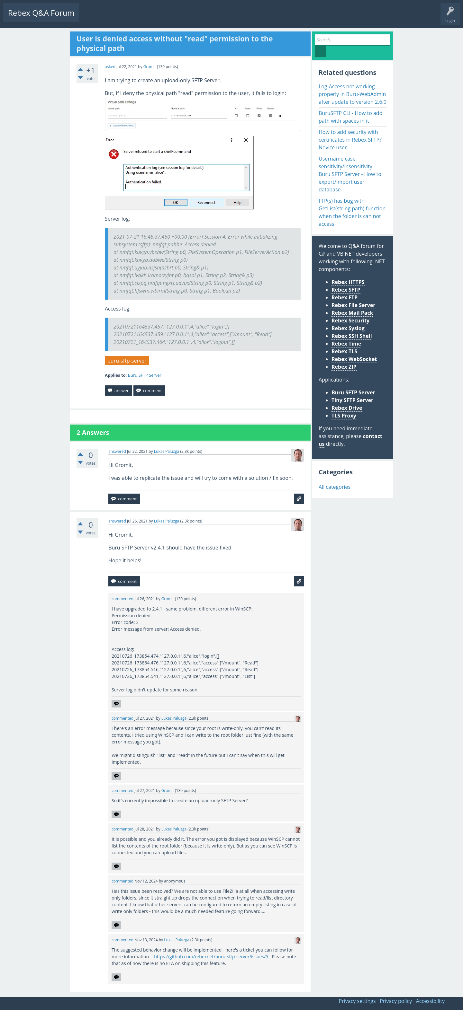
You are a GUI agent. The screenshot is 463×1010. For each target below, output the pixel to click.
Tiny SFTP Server (352, 400)
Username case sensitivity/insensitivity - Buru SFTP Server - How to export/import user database (350, 174)
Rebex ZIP (344, 366)
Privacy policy (396, 1001)
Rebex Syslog (348, 328)
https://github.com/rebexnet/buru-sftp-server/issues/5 (211, 956)
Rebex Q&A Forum (41, 12)
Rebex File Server (353, 305)
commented (122, 599)
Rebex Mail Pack (352, 312)
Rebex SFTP (345, 289)
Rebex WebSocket (354, 359)
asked (110, 66)
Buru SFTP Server (144, 375)
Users (166, 18)
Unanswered (121, 18)
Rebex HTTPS (348, 281)
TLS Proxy (343, 415)
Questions (93, 18)
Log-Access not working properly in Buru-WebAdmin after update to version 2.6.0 (352, 94)
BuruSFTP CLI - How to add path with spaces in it (350, 117)
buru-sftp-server (126, 360)
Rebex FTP (344, 297)
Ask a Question (193, 18)
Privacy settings (357, 1001)
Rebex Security (350, 320)
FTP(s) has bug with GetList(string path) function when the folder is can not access (352, 212)
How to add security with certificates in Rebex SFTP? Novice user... (350, 139)
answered (117, 451)
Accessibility (430, 1001)
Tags (146, 18)
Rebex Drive (346, 407)
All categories (334, 486)
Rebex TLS (344, 351)
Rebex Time (346, 343)
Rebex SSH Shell (351, 335)
